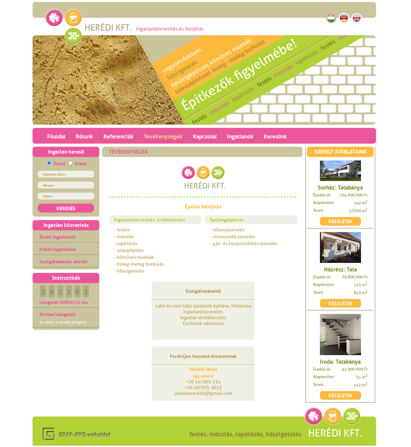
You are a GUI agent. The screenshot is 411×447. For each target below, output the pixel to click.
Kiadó (81, 163)
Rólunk (84, 135)
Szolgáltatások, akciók (63, 261)
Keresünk (275, 135)
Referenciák (118, 135)
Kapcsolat (205, 135)
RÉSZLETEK (340, 221)
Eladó (59, 163)
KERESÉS (66, 208)
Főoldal (56, 135)
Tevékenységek (163, 135)
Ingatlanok (240, 135)
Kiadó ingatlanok (57, 248)
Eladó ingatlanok (57, 236)
